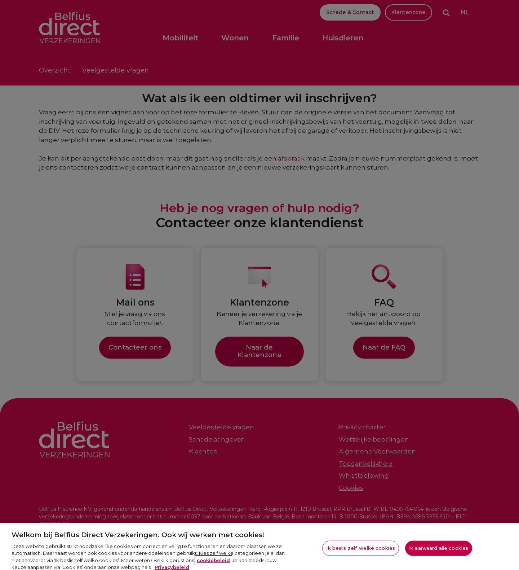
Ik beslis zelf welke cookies (360, 550)
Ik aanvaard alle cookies (438, 550)
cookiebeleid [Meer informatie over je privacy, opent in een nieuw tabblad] (213, 562)
